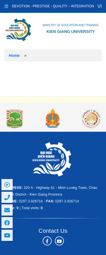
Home (14, 55)
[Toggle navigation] (6, 6)
